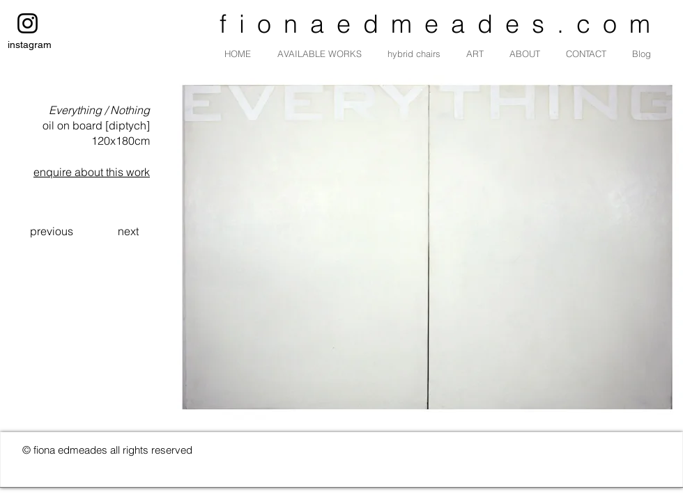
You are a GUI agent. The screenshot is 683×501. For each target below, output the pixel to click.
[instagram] (27, 23)
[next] (128, 231)
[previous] (51, 231)
